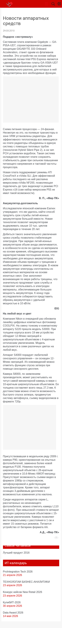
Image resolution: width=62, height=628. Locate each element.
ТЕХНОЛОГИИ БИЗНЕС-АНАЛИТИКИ (26, 581)
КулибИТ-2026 (12, 602)
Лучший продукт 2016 (16, 552)
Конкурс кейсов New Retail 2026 (22, 591)
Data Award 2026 (13, 612)
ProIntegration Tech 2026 (18, 571)
